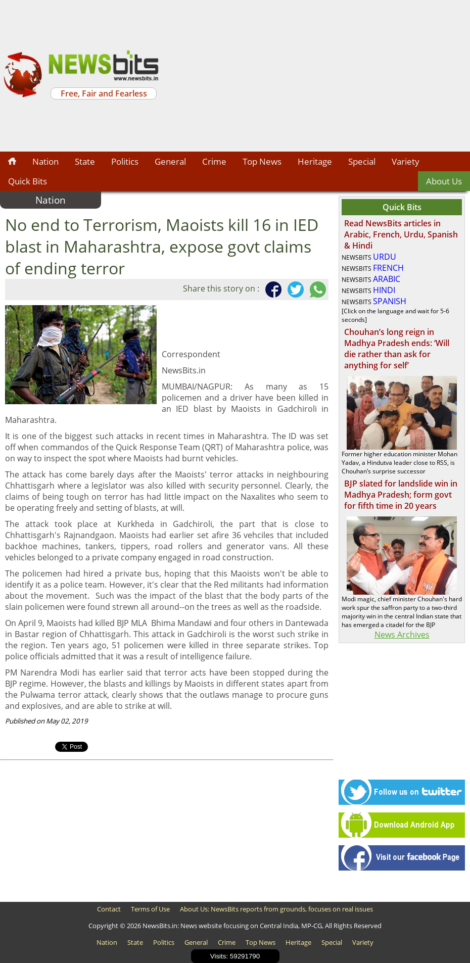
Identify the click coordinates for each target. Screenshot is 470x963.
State (85, 161)
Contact (109, 908)
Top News (262, 161)
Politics (124, 161)
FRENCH (388, 267)
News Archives (402, 634)
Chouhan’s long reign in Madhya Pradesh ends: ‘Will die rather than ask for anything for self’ (396, 348)
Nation (45, 161)
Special (361, 161)
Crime (214, 161)
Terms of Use (150, 908)
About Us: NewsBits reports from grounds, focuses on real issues (276, 908)
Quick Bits (27, 181)
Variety (405, 161)
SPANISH (389, 301)
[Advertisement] (316, 76)
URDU (384, 256)
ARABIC (386, 278)
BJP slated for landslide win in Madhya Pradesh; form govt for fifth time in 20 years (400, 494)
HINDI (384, 290)
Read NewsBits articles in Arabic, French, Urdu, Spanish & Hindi (401, 234)
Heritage (315, 161)
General (170, 161)
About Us (444, 181)
